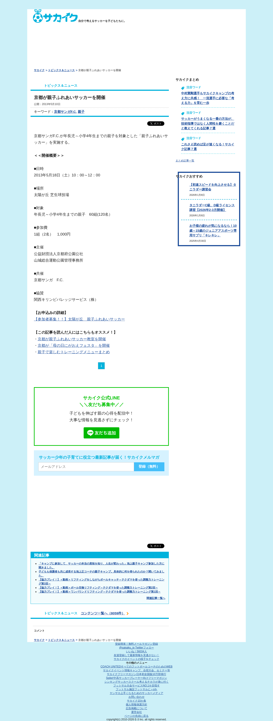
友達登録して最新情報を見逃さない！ (136, 655)
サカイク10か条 (136, 700)
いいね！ (136, 651)
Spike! (136, 678)
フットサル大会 (136, 685)
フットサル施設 (136, 689)
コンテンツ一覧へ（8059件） (103, 613)
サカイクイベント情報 (136, 670)
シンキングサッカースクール (136, 681)
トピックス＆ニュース (61, 70)
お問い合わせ (136, 696)
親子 (81, 112)
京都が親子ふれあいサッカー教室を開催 (72, 339)
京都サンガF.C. (65, 112)
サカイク (39, 70)
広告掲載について (136, 708)
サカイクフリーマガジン (136, 674)
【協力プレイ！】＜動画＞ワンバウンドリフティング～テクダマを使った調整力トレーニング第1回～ (100, 591)
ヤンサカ (136, 693)
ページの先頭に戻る (136, 715)
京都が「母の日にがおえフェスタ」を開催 (74, 345)
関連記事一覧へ (156, 598)
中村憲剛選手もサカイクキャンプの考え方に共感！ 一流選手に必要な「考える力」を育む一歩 (207, 98)
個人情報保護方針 (136, 704)
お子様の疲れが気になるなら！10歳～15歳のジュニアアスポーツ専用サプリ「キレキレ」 (213, 230)
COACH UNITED (137, 666)
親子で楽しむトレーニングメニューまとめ (74, 352)
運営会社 (136, 712)
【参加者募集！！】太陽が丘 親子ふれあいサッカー (79, 319)
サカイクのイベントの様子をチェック (136, 659)
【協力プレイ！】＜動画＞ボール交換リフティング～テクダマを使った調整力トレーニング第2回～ (98, 587)
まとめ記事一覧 (185, 160)
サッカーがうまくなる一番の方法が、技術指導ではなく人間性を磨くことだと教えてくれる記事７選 (207, 123)
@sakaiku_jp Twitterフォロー (136, 647)
